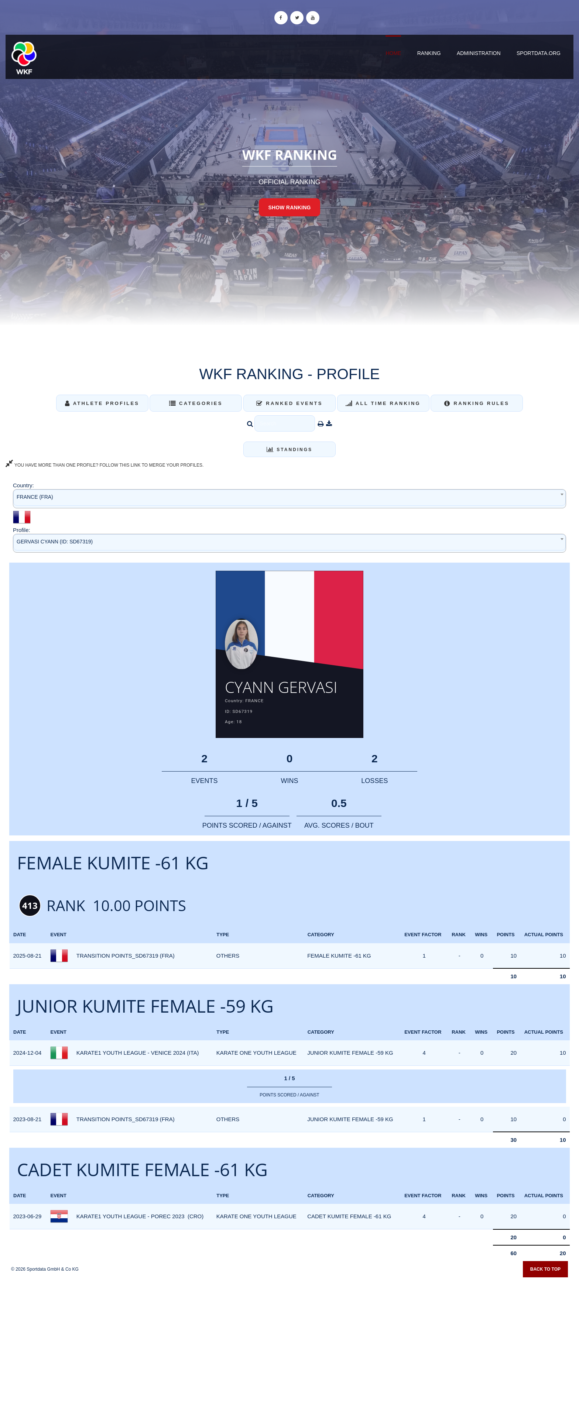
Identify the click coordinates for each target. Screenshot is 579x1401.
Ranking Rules (476, 403)
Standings (289, 449)
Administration (479, 53)
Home (393, 53)
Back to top (545, 1291)
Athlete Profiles (102, 403)
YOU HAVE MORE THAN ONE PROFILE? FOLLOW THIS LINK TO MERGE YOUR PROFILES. (104, 465)
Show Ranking (289, 207)
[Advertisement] (289, 1347)
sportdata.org (539, 53)
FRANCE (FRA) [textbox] (35, 497)
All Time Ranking (383, 403)
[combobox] (289, 498)
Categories (196, 403)
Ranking (429, 53)
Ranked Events (289, 403)
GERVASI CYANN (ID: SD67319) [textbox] (55, 542)
